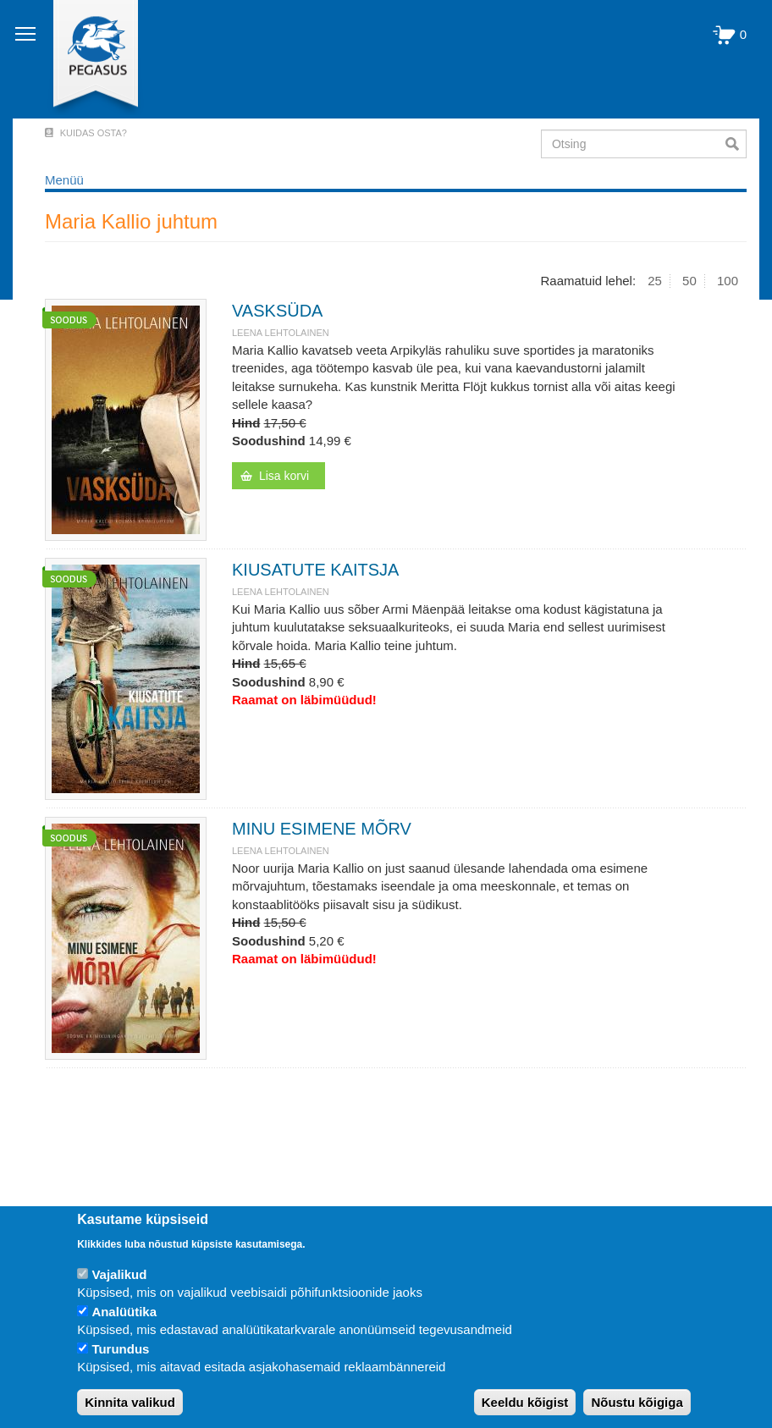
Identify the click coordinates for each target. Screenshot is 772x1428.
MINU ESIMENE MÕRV (321, 828)
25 (655, 280)
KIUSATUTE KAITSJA (315, 569)
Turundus (120, 1349)
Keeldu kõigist (525, 1402)
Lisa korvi (284, 475)
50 (689, 280)
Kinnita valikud (130, 1402)
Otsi (736, 144)
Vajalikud (118, 1274)
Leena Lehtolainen (280, 333)
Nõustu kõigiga (636, 1402)
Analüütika (124, 1311)
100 (727, 280)
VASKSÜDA (277, 310)
